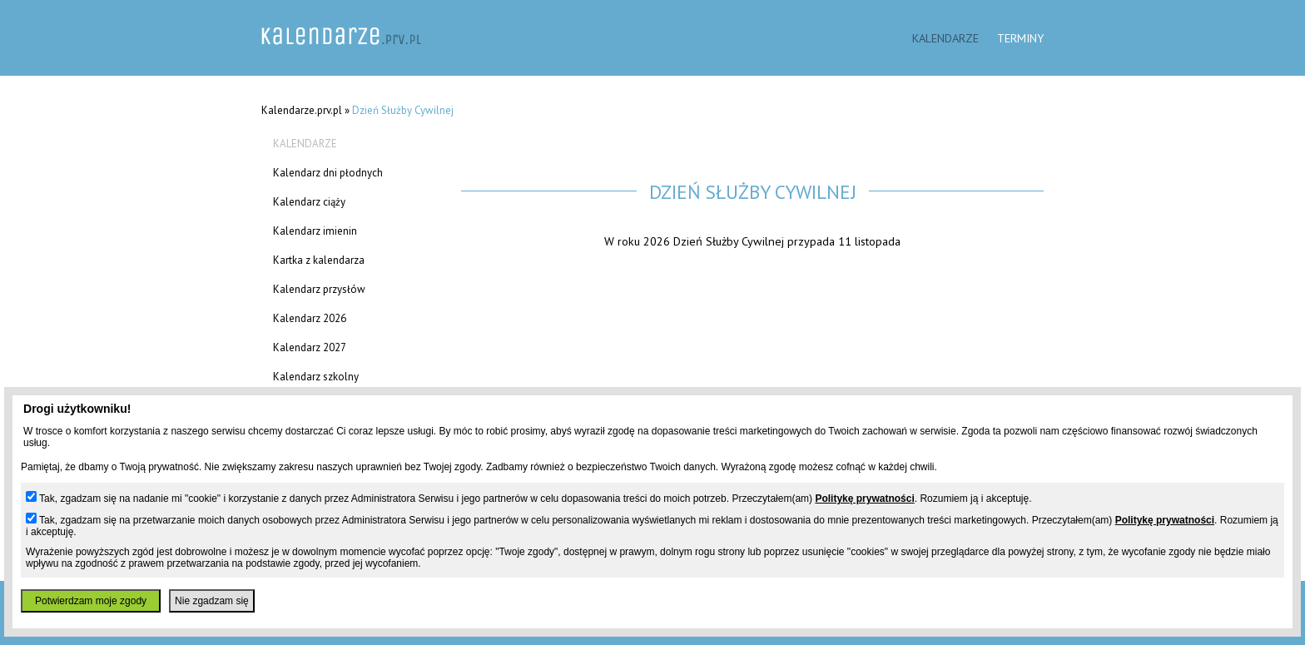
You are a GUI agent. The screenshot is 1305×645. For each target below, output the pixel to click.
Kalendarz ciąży (309, 202)
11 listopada (869, 241)
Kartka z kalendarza (319, 260)
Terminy (1020, 38)
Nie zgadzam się (212, 601)
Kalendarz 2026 (309, 318)
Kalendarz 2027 (309, 347)
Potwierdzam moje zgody (90, 601)
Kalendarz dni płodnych (328, 173)
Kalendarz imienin (315, 231)
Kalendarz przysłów (319, 289)
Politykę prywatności (864, 498)
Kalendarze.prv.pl (301, 110)
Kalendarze (945, 38)
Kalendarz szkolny (316, 377)
